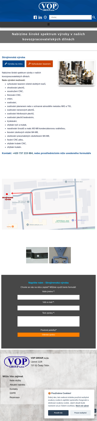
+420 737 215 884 (23, 153)
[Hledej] (70, 17)
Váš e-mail (48, 302)
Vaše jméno (47, 291)
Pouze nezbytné (80, 413)
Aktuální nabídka (17, 385)
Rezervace (15, 397)
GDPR (13, 393)
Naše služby (15, 380)
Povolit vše (58, 413)
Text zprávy (47, 313)
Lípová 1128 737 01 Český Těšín (40, 362)
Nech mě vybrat (82, 406)
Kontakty (14, 389)
